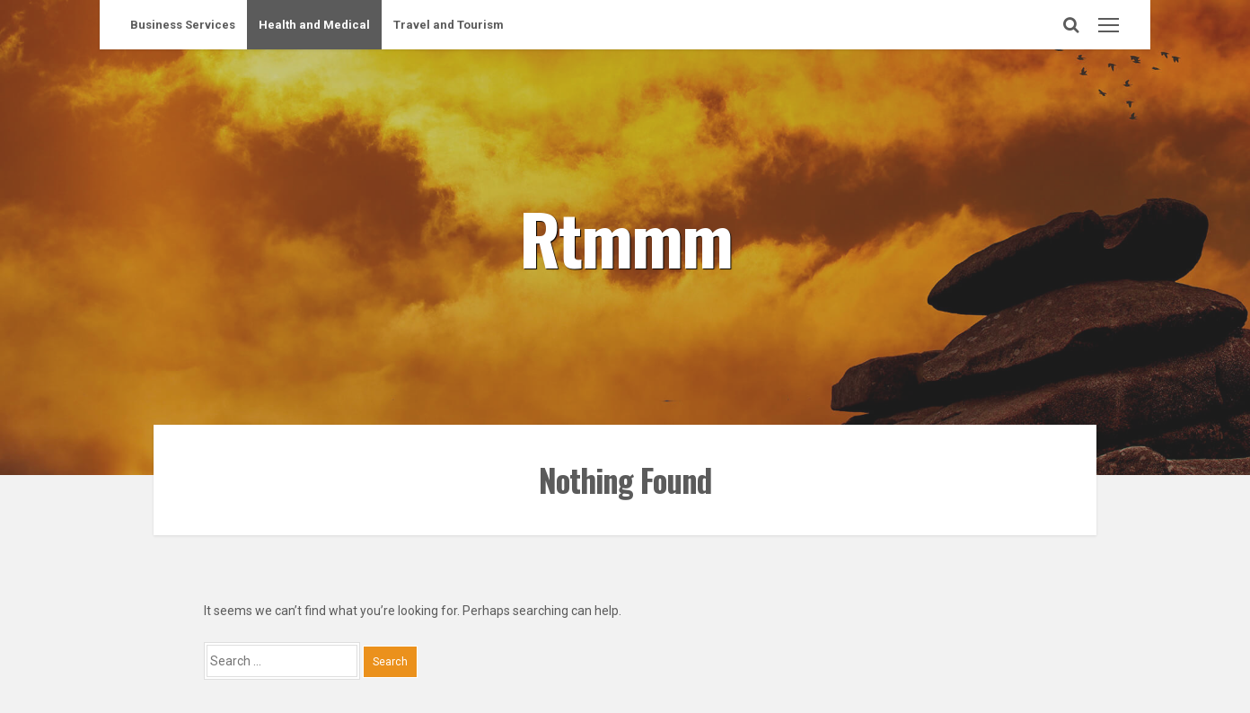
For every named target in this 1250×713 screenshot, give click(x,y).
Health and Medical (314, 24)
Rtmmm (625, 237)
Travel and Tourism (448, 24)
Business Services (182, 24)
